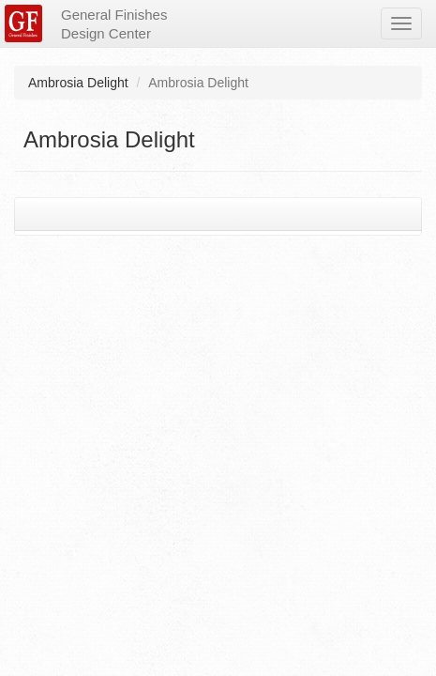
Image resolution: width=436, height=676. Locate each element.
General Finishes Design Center (114, 24)
